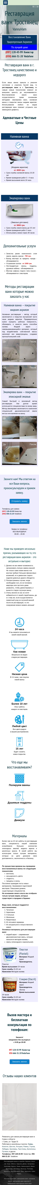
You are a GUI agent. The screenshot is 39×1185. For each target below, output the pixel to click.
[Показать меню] (5, 2)
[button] (14, 52)
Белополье (31, 1149)
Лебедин (5, 1149)
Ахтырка (19, 1146)
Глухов (32, 1146)
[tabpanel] (19, 6)
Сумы (30, 1144)
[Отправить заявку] (19, 501)
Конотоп (5, 1146)
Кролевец (13, 1149)
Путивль (5, 1151)
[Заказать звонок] (19, 521)
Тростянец (22, 1149)
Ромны (26, 1146)
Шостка (12, 1146)
